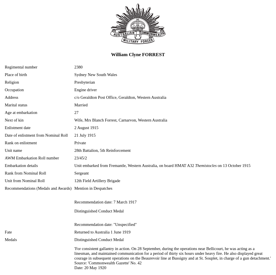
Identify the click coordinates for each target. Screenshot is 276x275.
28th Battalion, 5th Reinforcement (102, 150)
